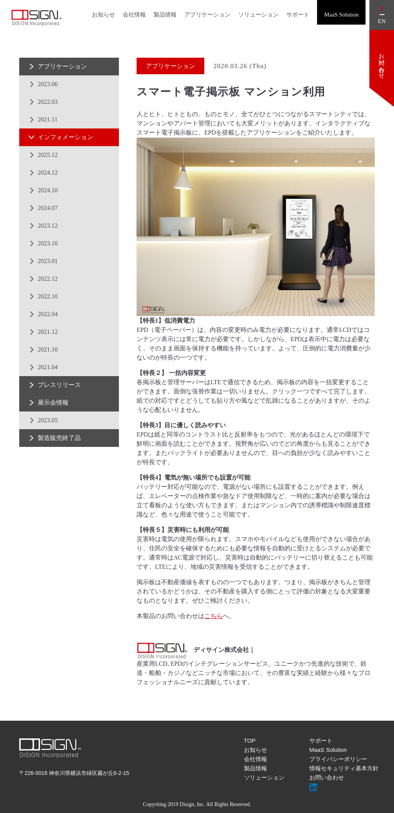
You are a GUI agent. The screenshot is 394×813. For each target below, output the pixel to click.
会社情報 (134, 15)
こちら (213, 616)
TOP (250, 740)
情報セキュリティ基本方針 (344, 768)
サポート (297, 15)
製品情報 (165, 15)
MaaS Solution (328, 749)
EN (382, 21)
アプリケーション (207, 15)
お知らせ (103, 15)
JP (381, 9)
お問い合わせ (326, 777)
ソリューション (258, 15)
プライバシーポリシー (338, 759)
